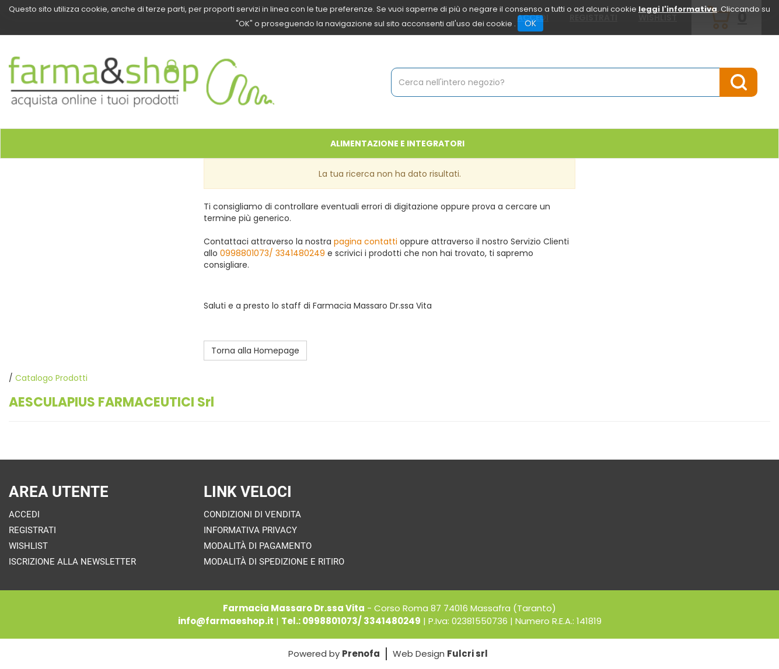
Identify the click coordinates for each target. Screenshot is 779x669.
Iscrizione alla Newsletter (72, 561)
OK (530, 23)
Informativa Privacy (250, 530)
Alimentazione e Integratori (397, 143)
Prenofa (361, 653)
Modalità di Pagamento (258, 546)
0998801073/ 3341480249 (272, 253)
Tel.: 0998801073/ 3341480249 (351, 621)
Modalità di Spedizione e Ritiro (274, 561)
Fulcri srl (467, 653)
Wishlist (28, 546)
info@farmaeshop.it (226, 621)
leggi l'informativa (677, 9)
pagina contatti (365, 241)
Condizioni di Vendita (252, 514)
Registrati (32, 530)
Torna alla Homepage (255, 350)
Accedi (24, 514)
